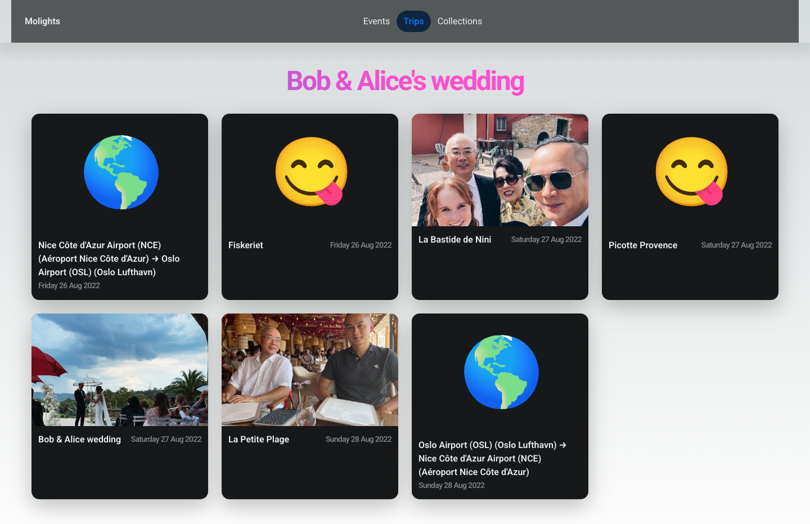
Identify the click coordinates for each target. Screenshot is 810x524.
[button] (120, 207)
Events (376, 21)
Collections (460, 21)
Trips (413, 21)
